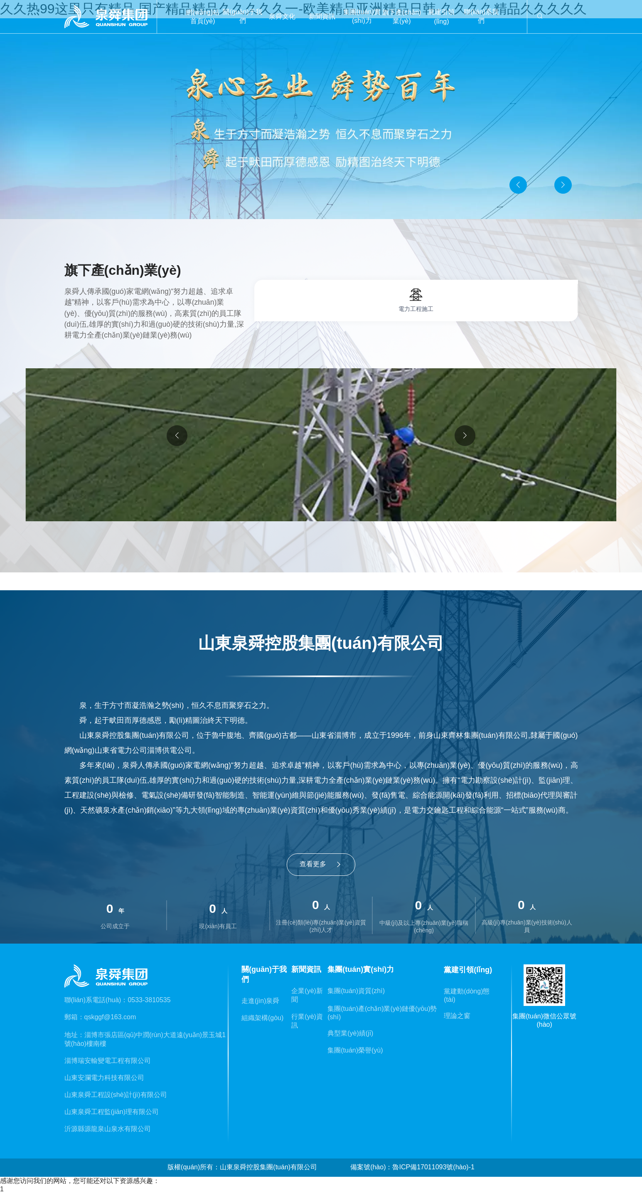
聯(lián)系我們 (481, 16)
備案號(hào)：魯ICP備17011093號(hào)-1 (412, 1167)
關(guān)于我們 (242, 16)
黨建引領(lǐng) (441, 16)
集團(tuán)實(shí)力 (362, 16)
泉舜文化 (282, 16)
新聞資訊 (322, 16)
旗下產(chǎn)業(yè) (401, 17)
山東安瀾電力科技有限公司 (104, 1077)
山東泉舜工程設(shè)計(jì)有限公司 (115, 1094)
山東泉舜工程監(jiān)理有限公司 (111, 1111)
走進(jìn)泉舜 (260, 1000)
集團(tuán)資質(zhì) (356, 990)
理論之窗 (457, 1015)
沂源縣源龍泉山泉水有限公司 (107, 1128)
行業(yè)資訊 (307, 1021)
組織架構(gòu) (262, 1017)
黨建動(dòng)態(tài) (466, 995)
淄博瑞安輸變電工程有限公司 (107, 1060)
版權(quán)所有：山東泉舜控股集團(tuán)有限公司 (242, 1167)
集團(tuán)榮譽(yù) (355, 1050)
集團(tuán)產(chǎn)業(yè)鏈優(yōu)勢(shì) (382, 1012)
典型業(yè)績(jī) (350, 1033)
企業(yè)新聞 (307, 995)
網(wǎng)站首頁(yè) (202, 17)
